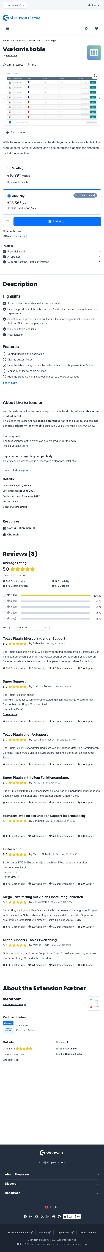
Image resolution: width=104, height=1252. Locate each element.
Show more (10, 714)
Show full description (16, 470)
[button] (10, 382)
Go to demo (15, 132)
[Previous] (4, 97)
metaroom (11, 55)
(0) (12, 601)
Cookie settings (88, 1232)
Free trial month (14, 251)
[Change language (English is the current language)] (52, 1207)
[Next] (99, 97)
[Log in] (93, 5)
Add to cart (57, 221)
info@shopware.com (52, 1162)
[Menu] (7, 28)
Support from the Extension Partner (26, 261)
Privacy (45, 1232)
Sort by (6, 627)
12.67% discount (85, 195)
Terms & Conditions (20, 1232)
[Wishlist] (96, 28)
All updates (11, 256)
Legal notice (65, 1232)
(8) (12, 595)
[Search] (86, 28)
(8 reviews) (18, 64)
